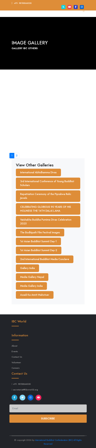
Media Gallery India (31, 286)
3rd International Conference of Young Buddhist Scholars (47, 183)
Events (15, 351)
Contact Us (17, 356)
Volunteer (16, 362)
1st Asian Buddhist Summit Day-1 (38, 241)
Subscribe (48, 418)
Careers (15, 368)
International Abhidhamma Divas (38, 172)
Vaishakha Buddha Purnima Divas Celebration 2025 (45, 221)
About (14, 345)
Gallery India (27, 268)
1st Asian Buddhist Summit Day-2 (38, 250)
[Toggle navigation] (80, 19)
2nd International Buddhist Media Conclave (44, 259)
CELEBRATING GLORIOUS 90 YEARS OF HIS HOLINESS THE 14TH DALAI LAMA (45, 209)
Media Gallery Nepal (32, 277)
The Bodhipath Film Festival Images (40, 232)
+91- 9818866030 (23, 3)
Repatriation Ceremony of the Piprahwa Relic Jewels (45, 196)
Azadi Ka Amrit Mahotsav (34, 295)
